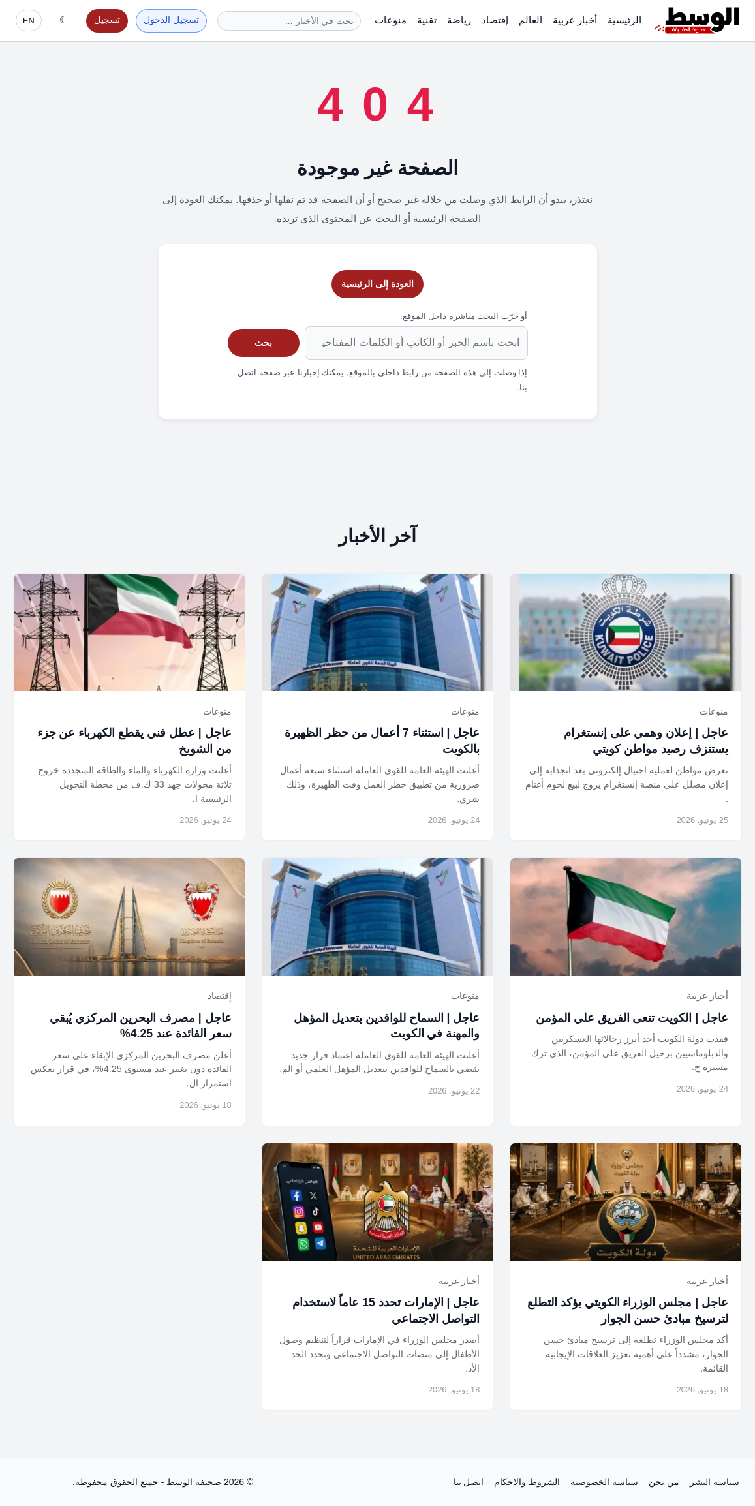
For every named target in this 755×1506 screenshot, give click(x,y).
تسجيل (107, 20)
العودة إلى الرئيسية (377, 284)
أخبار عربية (575, 19)
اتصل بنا (469, 1482)
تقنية (427, 19)
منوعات (391, 19)
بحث (263, 342)
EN (29, 20)
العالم (530, 19)
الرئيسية (624, 19)
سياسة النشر (714, 1482)
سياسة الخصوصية (604, 1482)
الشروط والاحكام (527, 1482)
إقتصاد (495, 19)
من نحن (664, 1482)
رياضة (459, 19)
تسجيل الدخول (171, 20)
